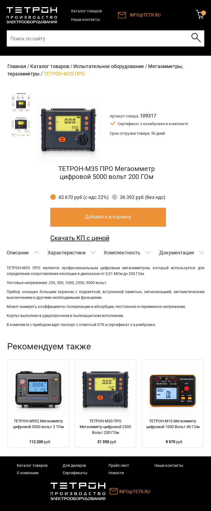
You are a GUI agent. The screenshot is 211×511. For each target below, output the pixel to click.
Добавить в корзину (108, 217)
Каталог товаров (86, 11)
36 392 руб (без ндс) (142, 197)
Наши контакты (85, 19)
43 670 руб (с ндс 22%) (83, 197)
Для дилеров (74, 465)
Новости (116, 473)
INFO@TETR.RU (145, 15)
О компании (27, 473)
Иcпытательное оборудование (108, 66)
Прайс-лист (119, 465)
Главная (16, 66)
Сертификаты (75, 473)
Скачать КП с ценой (79, 238)
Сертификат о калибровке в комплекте (153, 124)
